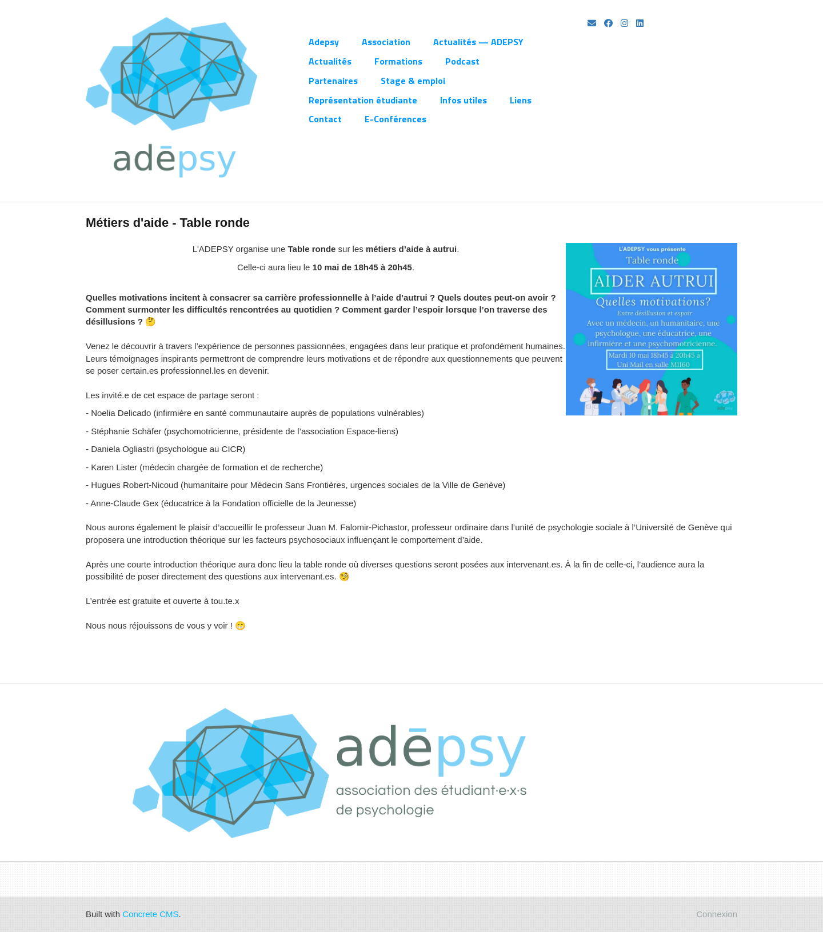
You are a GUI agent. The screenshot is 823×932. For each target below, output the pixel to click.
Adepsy (324, 42)
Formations (398, 61)
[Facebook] (608, 23)
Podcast (462, 61)
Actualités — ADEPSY (478, 42)
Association (386, 42)
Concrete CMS (150, 914)
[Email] (592, 23)
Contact (325, 119)
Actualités (330, 61)
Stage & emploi (413, 80)
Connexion (716, 914)
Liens (521, 100)
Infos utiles (463, 100)
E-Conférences (395, 119)
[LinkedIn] (640, 23)
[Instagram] (624, 23)
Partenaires (333, 80)
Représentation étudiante (363, 100)
